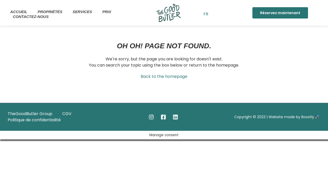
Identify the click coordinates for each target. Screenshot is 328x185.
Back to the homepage (164, 76)
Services (82, 12)
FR (205, 14)
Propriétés (50, 12)
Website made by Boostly (294, 116)
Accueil (18, 12)
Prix (106, 12)
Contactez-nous (31, 16)
